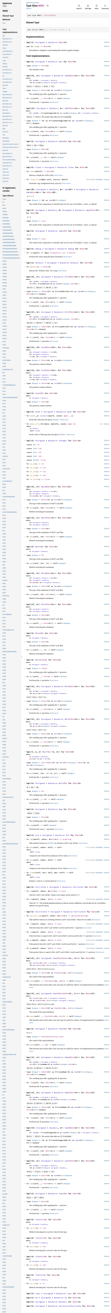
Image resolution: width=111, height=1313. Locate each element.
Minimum (32, 496)
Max (43, 486)
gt (31, 940)
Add (66, 75)
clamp (32, 872)
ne (31, 899)
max (31, 508)
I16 (34, 448)
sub (31, 1151)
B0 (75, 958)
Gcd (43, 347)
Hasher (43, 416)
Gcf (30, 357)
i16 (39, 448)
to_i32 (33, 471)
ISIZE (35, 460)
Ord (37, 835)
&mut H (71, 424)
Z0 (64, 141)
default (33, 267)
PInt (43, 66)
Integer (63, 440)
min (31, 594)
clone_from (35, 179)
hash (32, 416)
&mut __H (68, 416)
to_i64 (33, 475)
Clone (38, 167)
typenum (29, 3)
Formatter (55, 253)
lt (31, 924)
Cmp (34, 113)
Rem (66, 1057)
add (31, 98)
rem (31, 1083)
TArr (49, 752)
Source (28, 8)
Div (66, 277)
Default (39, 263)
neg (31, 825)
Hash (37, 412)
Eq (36, 1297)
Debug (38, 249)
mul (31, 676)
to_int (33, 1228)
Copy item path (47, 5)
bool (64, 891)
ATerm (43, 660)
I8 (34, 445)
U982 (52, 15)
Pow (54, 958)
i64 (39, 456)
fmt (31, 253)
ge (31, 948)
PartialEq (40, 887)
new (35, 46)
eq (31, 891)
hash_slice (35, 424)
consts (36, 3)
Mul (37, 660)
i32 (39, 452)
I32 (34, 452)
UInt (65, 958)
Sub (66, 1128)
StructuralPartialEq (70, 1306)
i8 (38, 445)
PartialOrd (41, 911)
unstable (98, 179)
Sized (37, 431)
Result (72, 253)
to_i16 (33, 468)
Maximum (32, 582)
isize (43, 460)
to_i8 (32, 464)
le (31, 932)
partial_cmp (35, 916)
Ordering (67, 839)
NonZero (52, 42)
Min (52, 491)
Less (43, 221)
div (31, 302)
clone (32, 171)
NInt (47, 15)
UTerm (54, 1037)
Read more (54, 102)
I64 (34, 456)
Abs (60, 61)
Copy (37, 1293)
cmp (31, 839)
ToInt (38, 1219)
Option (74, 916)
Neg (60, 809)
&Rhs (50, 899)
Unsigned (40, 42)
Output (35, 66)
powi (32, 981)
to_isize (34, 479)
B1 (75, 993)
